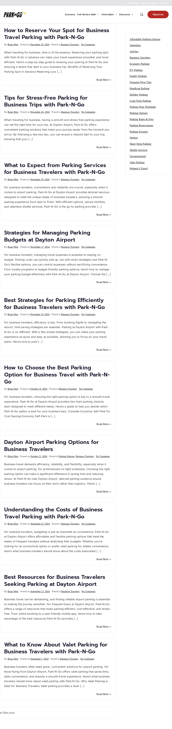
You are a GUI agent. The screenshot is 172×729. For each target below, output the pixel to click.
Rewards (153, 3)
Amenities (135, 45)
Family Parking (138, 76)
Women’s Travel (139, 168)
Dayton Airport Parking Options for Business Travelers (51, 445)
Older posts (8, 712)
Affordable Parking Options (145, 39)
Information (109, 14)
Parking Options (66, 456)
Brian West (13, 44)
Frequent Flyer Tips (140, 82)
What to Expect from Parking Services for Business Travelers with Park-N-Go (55, 168)
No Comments (88, 44)
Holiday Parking (139, 94)
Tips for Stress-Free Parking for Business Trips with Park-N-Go (46, 101)
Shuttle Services (138, 150)
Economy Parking (139, 63)
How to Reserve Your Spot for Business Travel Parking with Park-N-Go (56, 34)
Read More (103, 79)
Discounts (126, 14)
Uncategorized (138, 156)
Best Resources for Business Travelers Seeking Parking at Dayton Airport (54, 580)
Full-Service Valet (88, 14)
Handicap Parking (139, 88)
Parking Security (139, 131)
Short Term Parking (140, 143)
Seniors (134, 137)
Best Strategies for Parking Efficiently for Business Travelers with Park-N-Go (54, 303)
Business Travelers (70, 44)
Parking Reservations (141, 125)
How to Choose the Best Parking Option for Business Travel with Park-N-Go (57, 375)
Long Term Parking (140, 100)
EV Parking (136, 70)
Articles (134, 51)
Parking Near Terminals (143, 106)
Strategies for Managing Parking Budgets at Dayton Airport (47, 236)
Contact (164, 3)
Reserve (158, 14)
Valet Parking (137, 162)
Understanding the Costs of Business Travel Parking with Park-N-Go (53, 513)
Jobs (143, 3)
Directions (133, 3)
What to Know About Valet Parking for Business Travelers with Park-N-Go (55, 648)
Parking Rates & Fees (142, 119)
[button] (97, 14)
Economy (70, 14)
